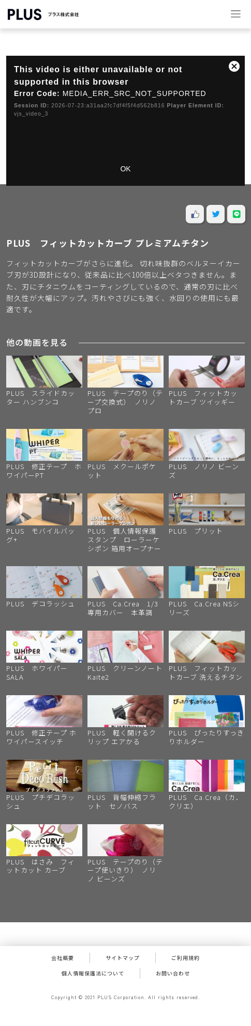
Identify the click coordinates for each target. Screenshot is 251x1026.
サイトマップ (123, 957)
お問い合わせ (173, 973)
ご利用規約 (185, 957)
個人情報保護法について (93, 973)
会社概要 (62, 957)
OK (125, 169)
